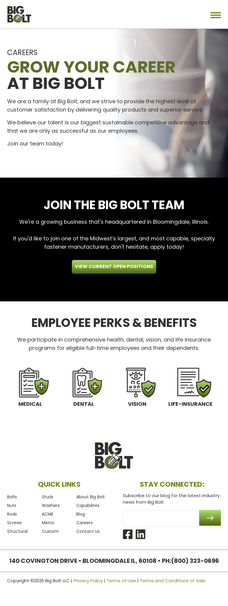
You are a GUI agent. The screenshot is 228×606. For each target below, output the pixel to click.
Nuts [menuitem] (11, 505)
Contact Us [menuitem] (88, 531)
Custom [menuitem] (50, 531)
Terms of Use (121, 580)
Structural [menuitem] (17, 531)
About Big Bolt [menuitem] (90, 497)
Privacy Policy (88, 580)
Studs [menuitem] (47, 497)
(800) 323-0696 (195, 561)
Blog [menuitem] (80, 514)
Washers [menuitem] (51, 505)
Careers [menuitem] (84, 523)
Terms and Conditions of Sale (172, 580)
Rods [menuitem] (12, 514)
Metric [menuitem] (48, 523)
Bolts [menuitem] (12, 497)
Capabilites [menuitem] (87, 505)
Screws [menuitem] (14, 523)
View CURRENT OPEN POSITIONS (114, 266)
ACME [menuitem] (47, 514)
